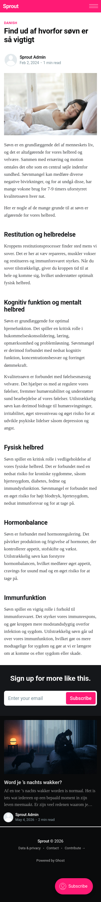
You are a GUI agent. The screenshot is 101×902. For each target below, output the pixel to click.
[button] (92, 6)
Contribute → (75, 848)
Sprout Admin (33, 57)
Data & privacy (29, 848)
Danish (10, 23)
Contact (53, 848)
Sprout (11, 6)
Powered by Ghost (50, 861)
